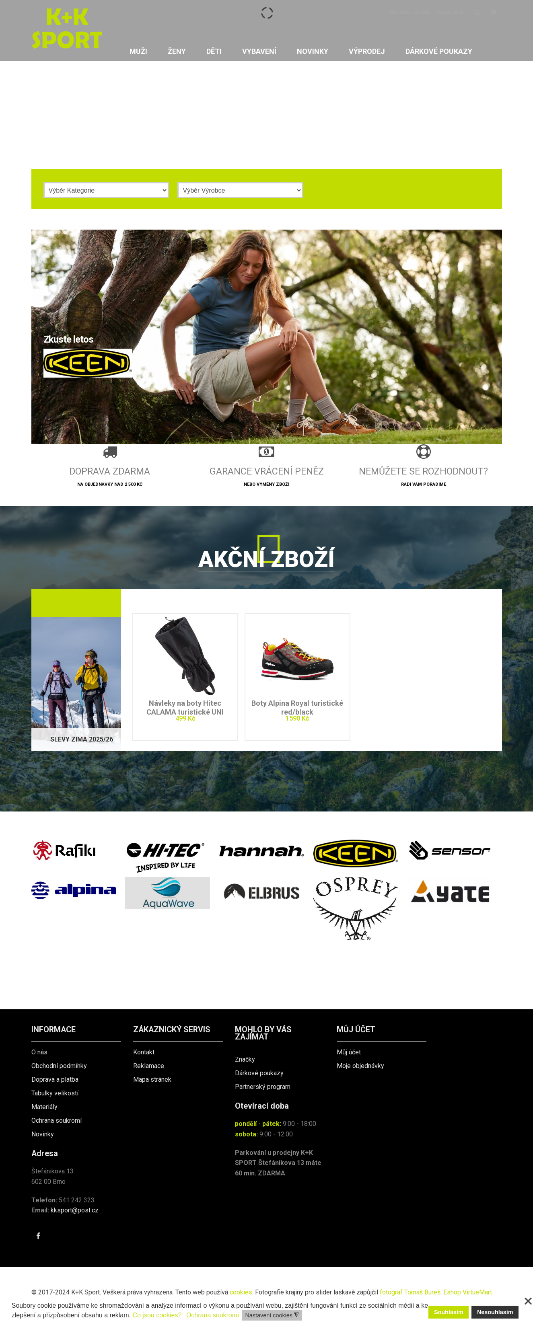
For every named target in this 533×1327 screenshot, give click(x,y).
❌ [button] (528, 1301)
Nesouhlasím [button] (495, 1312)
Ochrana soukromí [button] (212, 1315)
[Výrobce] (240, 190)
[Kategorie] (106, 190)
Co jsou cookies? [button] (156, 1315)
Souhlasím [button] (448, 1312)
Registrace (449, 12)
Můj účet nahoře (409, 12)
